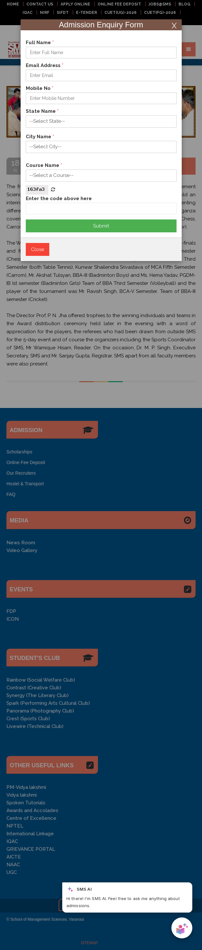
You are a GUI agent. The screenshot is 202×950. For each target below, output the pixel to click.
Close (37, 249)
